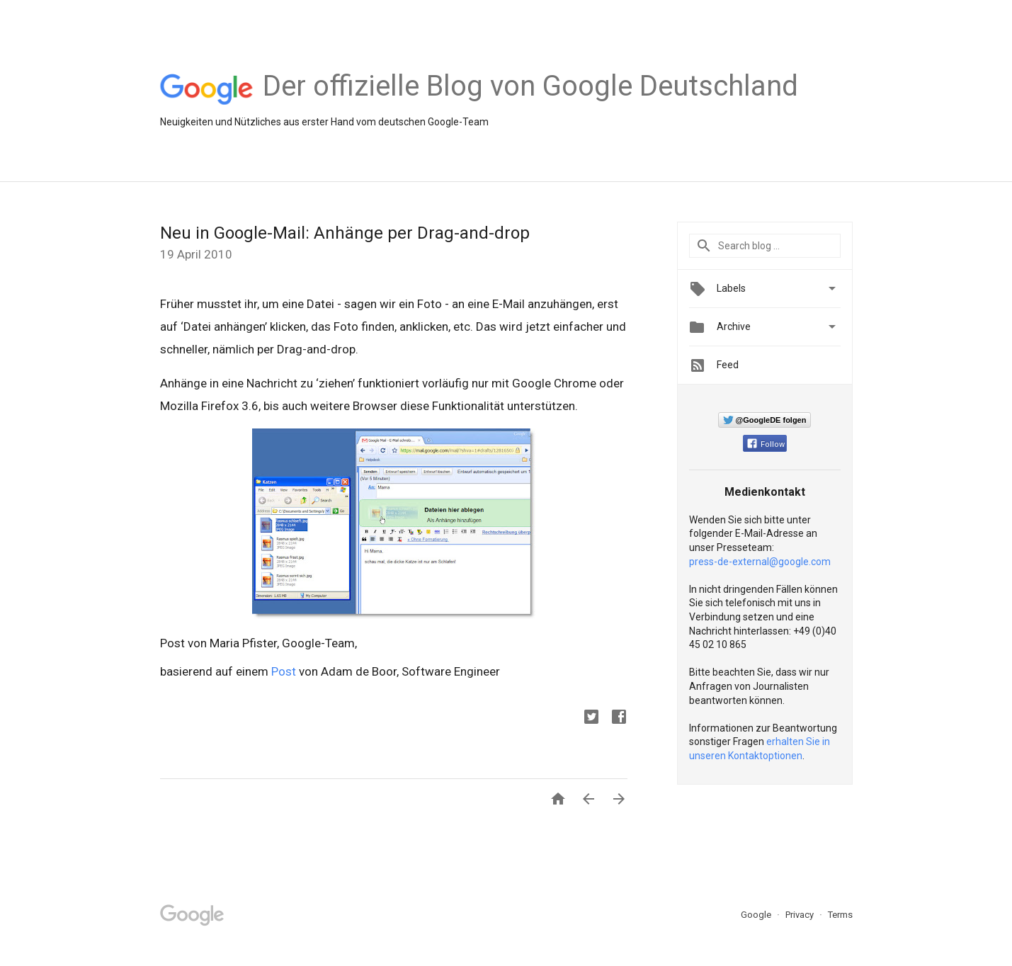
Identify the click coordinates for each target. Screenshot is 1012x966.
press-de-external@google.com (760, 561)
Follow (766, 444)
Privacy (800, 914)
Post (283, 671)
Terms (840, 914)
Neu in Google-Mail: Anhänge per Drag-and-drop (345, 233)
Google (757, 914)
